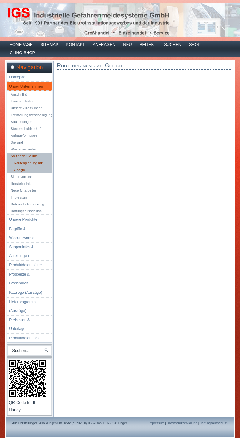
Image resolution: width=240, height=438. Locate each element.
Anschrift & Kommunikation (22, 97)
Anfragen (104, 44)
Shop (195, 44)
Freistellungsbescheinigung (31, 115)
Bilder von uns (21, 177)
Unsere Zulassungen (26, 108)
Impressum (19, 197)
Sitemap (49, 44)
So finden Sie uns (24, 156)
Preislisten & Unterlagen (19, 324)
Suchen (172, 44)
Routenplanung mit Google (28, 166)
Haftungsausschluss (26, 211)
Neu (127, 44)
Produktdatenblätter (25, 265)
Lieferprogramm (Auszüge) (22, 306)
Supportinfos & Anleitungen (21, 251)
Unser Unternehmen (26, 86)
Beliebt (148, 44)
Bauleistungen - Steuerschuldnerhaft (26, 125)
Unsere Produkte (23, 219)
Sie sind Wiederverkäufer (23, 145)
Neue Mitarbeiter (23, 190)
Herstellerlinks (21, 183)
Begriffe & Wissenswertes (21, 233)
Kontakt (75, 44)
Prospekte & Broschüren (19, 278)
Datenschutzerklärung (27, 204)
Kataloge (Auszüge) (25, 292)
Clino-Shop (22, 52)
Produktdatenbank (24, 338)
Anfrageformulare (24, 135)
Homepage (20, 44)
